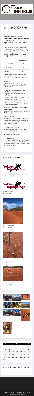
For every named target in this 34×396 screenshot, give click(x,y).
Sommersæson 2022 (8, 283)
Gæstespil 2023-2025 (8, 225)
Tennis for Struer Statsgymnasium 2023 (12, 260)
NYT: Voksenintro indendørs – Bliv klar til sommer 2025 (16, 174)
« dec (5, 359)
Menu (3, 3)
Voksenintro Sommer (8, 191)
